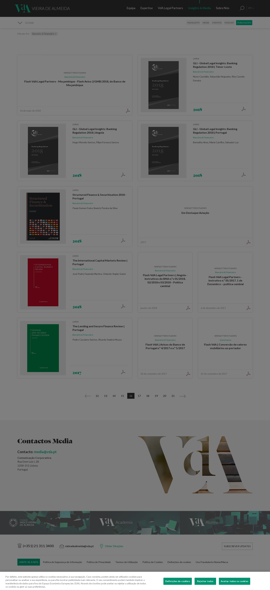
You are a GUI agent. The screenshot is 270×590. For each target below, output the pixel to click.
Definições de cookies (177, 584)
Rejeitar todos (205, 584)
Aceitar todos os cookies (234, 584)
